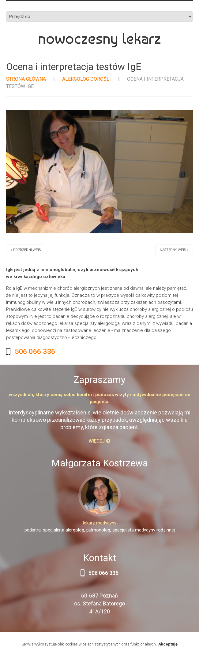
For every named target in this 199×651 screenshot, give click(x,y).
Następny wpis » (174, 250)
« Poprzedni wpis (26, 250)
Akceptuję (168, 644)
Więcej (97, 441)
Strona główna (26, 79)
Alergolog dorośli (86, 79)
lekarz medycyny (99, 523)
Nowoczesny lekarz (99, 38)
